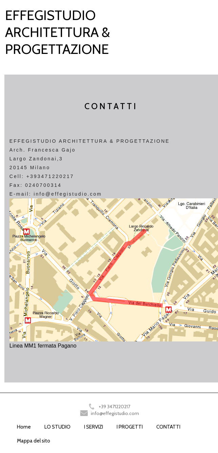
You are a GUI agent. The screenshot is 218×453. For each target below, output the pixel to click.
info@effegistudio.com (115, 413)
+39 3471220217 (114, 406)
